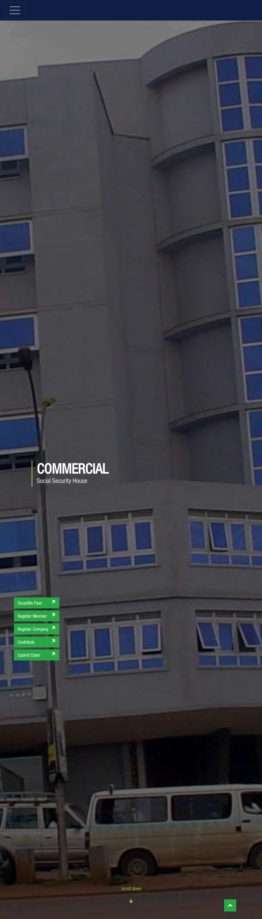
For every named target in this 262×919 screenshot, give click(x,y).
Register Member (37, 615)
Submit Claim (37, 654)
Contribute (37, 641)
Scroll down (131, 895)
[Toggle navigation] (15, 10)
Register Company (37, 628)
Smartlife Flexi (37, 602)
